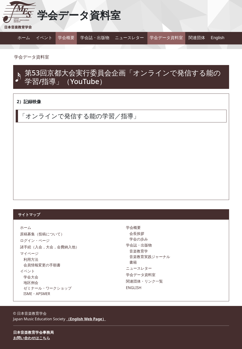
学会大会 (30, 277)
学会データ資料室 (166, 37)
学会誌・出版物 (94, 37)
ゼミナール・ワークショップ (47, 288)
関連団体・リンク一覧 (144, 281)
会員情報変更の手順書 (41, 265)
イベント (44, 37)
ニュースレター (129, 37)
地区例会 (30, 282)
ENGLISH (133, 287)
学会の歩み (138, 239)
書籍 (132, 262)
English (217, 37)
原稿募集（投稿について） (41, 234)
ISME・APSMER (36, 293)
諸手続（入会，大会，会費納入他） (49, 246)
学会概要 (66, 37)
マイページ (29, 253)
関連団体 (196, 37)
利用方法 (30, 259)
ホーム (24, 37)
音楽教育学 (138, 251)
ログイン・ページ (34, 240)
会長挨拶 (136, 233)
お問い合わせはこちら (31, 337)
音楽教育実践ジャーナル (149, 256)
